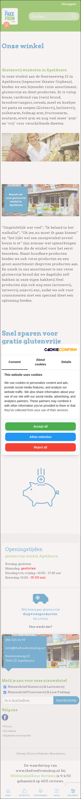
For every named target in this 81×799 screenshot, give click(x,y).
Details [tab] (66, 362)
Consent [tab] (15, 362)
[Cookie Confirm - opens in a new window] (60, 349)
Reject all (40, 447)
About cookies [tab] (40, 362)
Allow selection (41, 437)
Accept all (40, 426)
